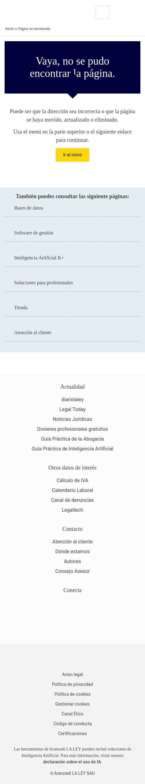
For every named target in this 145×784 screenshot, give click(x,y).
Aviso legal (72, 674)
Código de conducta (72, 723)
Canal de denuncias (72, 500)
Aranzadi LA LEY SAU (74, 773)
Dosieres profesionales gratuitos (72, 429)
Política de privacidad (72, 684)
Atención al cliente (72, 542)
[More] (120, 12)
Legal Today (72, 409)
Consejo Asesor (72, 571)
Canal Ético (72, 713)
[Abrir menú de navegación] (136, 12)
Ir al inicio (72, 154)
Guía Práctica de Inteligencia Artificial (72, 449)
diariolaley (72, 399)
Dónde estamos (72, 551)
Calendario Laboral (72, 490)
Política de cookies (72, 694)
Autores (72, 561)
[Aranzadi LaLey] (72, 658)
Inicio (9, 28)
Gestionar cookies (72, 704)
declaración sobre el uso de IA (72, 761)
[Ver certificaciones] (72, 629)
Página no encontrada (34, 28)
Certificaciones (72, 733)
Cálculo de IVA (72, 480)
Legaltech (72, 510)
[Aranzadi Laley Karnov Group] (26, 12)
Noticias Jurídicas (72, 419)
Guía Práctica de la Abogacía (72, 439)
